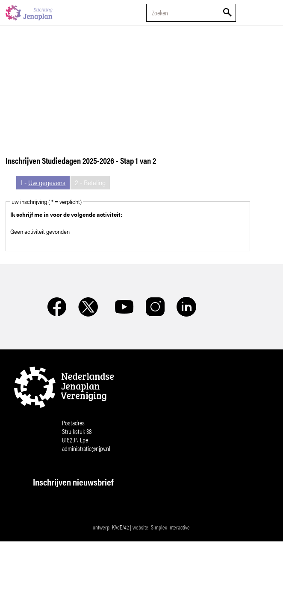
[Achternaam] (97, 571)
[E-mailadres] (97, 515)
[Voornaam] (97, 543)
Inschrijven (97, 594)
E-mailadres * (54, 502)
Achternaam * (54, 558)
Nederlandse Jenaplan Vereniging (29, 12)
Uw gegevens (46, 182)
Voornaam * (51, 530)
